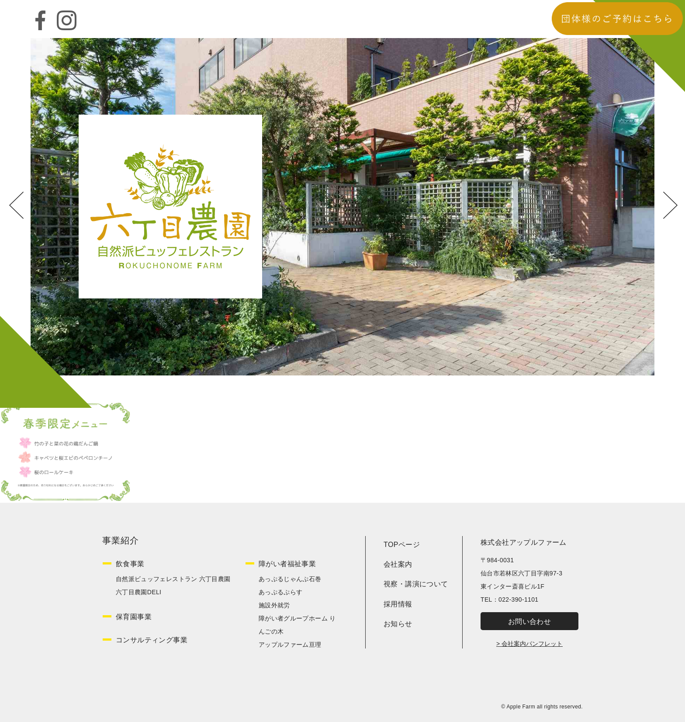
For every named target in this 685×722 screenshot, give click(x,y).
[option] (342, 206)
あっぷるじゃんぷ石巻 (290, 578)
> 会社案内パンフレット (529, 643)
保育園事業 (134, 616)
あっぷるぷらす (280, 592)
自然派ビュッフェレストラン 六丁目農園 (173, 578)
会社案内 (398, 564)
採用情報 (398, 604)
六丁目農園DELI (138, 592)
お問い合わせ (529, 621)
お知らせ (398, 623)
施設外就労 (274, 605)
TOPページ (402, 544)
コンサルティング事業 (151, 640)
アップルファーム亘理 (290, 644)
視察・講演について (416, 584)
